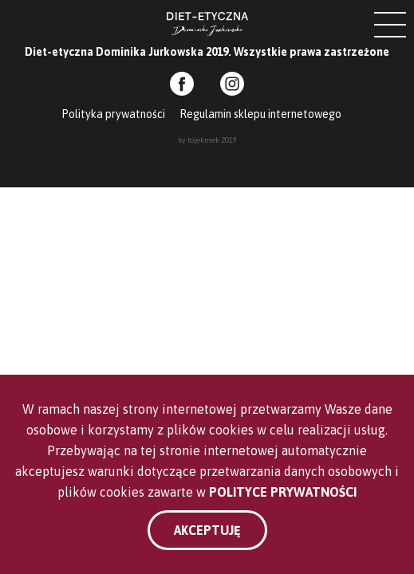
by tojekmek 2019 (207, 140)
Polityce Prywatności (283, 492)
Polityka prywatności (113, 114)
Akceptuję (207, 530)
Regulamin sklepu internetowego (260, 114)
